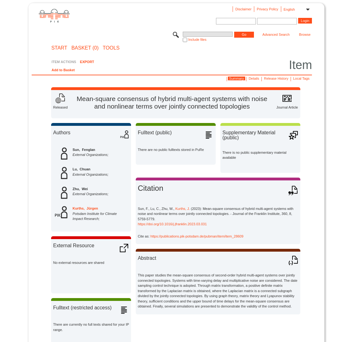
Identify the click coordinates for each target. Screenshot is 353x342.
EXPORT (87, 62)
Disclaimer (243, 9)
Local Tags (301, 78)
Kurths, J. (182, 209)
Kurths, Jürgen (85, 208)
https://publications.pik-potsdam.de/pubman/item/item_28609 (197, 236)
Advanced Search (276, 34)
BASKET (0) (85, 48)
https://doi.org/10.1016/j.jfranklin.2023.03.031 (172, 224)
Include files (197, 39)
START (59, 48)
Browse (305, 34)
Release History (276, 78)
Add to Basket (63, 70)
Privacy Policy (267, 9)
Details (254, 78)
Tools (111, 48)
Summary (236, 78)
